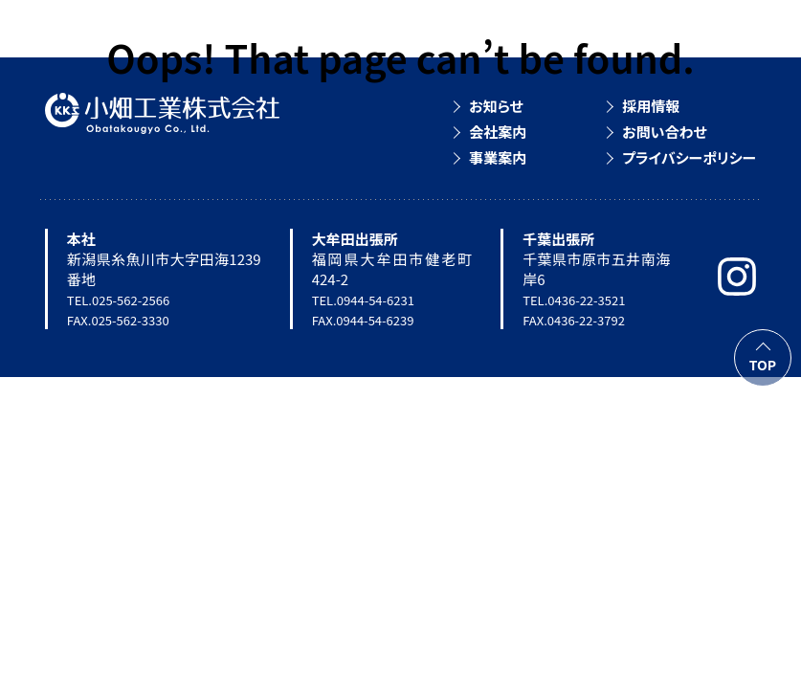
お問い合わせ (664, 132)
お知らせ (496, 106)
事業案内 (497, 157)
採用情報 (650, 106)
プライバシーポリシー (689, 157)
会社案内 (497, 132)
